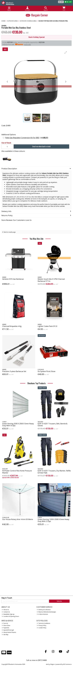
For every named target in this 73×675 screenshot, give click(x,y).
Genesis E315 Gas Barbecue (13, 279)
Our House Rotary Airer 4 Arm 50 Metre (17, 519)
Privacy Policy (41, 625)
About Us (5, 610)
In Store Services (42, 614)
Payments (5, 628)
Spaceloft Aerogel (8, 630)
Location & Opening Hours (10, 616)
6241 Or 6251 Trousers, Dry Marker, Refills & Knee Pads (54, 472)
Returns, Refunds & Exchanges (46, 612)
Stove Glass (6, 625)
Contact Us (6, 612)
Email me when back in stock (41, 146)
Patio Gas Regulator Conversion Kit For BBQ (26, 138)
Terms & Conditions (43, 623)
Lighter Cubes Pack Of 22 (47, 326)
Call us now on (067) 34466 (36, 660)
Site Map (5, 634)
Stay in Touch (6, 598)
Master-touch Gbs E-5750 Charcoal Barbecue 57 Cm (51, 280)
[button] (65, 52)
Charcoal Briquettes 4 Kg (11, 326)
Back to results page (10, 232)
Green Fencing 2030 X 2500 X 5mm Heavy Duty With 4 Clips (18, 424)
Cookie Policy (41, 628)
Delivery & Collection (44, 610)
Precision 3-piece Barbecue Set (14, 371)
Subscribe (59, 601)
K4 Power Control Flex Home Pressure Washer (17, 472)
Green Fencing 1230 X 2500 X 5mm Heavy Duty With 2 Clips (53, 520)
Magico (52, 664)
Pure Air (5, 623)
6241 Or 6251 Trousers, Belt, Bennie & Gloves (52, 424)
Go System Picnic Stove (46, 371)
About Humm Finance (9, 632)
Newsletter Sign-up (8, 614)
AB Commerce (67, 664)
